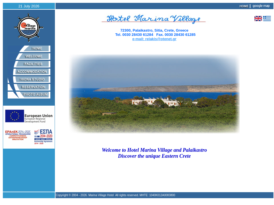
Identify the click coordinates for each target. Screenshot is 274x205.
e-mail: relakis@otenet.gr (154, 39)
